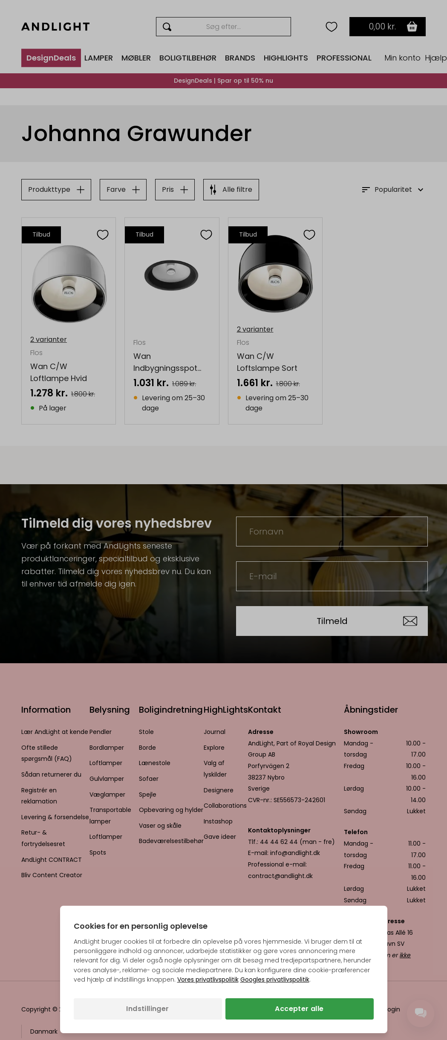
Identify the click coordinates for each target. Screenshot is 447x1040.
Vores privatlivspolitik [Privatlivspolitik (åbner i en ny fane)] (208, 979)
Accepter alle (299, 1009)
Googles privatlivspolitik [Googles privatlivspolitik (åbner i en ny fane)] (274, 979)
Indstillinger (147, 1009)
